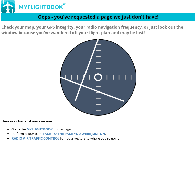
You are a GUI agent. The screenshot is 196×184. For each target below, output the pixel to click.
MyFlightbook (40, 129)
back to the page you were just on (73, 133)
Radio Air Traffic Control (35, 138)
